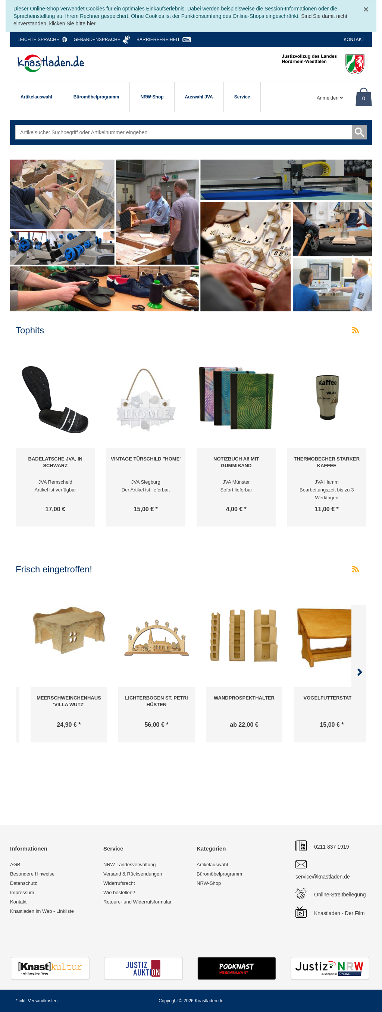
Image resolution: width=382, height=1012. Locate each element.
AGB (15, 864)
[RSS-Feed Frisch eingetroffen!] (355, 569)
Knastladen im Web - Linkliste (42, 911)
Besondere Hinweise (32, 874)
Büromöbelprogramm (96, 97)
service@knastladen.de (322, 877)
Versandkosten (42, 1000)
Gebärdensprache (96, 39)
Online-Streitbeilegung (340, 895)
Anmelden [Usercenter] (330, 98)
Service (242, 97)
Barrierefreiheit (158, 39)
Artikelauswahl (36, 97)
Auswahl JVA (199, 97)
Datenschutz (23, 883)
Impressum (22, 892)
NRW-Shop (151, 97)
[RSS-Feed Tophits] (355, 330)
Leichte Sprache (38, 39)
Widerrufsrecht (119, 883)
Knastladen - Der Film (339, 913)
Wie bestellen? (119, 892)
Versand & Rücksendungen (132, 874)
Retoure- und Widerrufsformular (137, 902)
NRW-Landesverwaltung (129, 864)
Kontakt (354, 39)
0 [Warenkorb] (363, 98)
